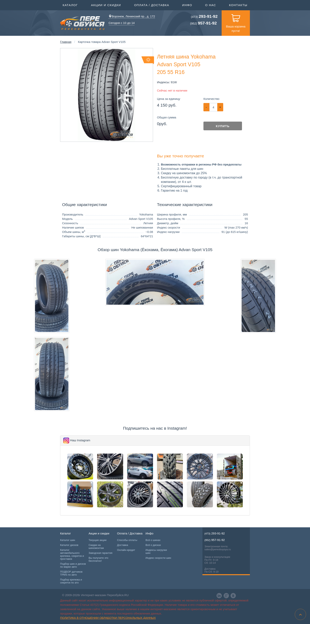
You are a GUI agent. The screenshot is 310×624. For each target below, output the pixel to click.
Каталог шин (67, 540)
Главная (65, 41)
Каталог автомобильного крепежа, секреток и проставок (72, 554)
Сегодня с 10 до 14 (122, 23)
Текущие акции (97, 540)
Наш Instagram (80, 440)
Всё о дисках (153, 545)
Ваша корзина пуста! (235, 21)
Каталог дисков (69, 545)
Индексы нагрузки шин (156, 551)
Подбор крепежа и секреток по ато (71, 581)
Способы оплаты (127, 540)
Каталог (70, 5)
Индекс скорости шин (158, 557)
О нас (210, 5)
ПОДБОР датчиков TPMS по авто (71, 573)
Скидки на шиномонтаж (96, 546)
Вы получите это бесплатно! (98, 559)
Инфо (187, 5)
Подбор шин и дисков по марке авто (73, 565)
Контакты (238, 5)
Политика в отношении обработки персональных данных (108, 617)
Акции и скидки (106, 5)
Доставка (122, 545)
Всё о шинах (153, 540)
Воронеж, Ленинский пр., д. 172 (132, 16)
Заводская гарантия (100, 552)
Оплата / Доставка (151, 5)
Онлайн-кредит (126, 549)
